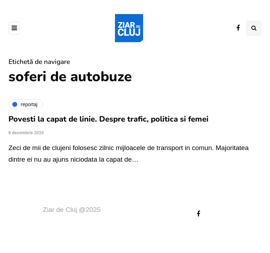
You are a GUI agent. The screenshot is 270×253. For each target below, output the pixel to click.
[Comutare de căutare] (254, 28)
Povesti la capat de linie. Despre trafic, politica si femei (108, 119)
